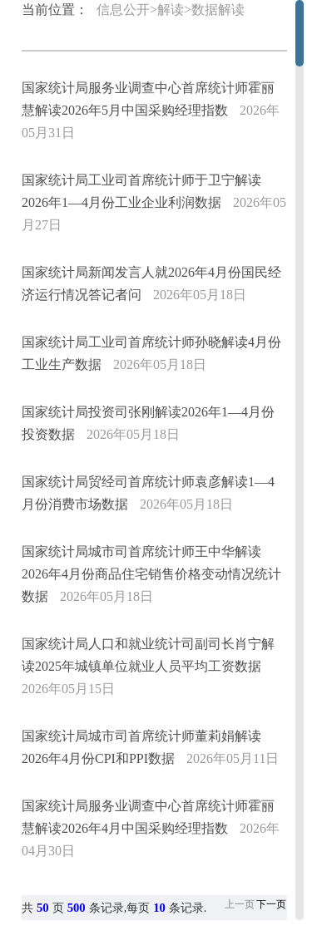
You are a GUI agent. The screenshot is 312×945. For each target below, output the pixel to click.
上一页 (240, 904)
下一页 (271, 904)
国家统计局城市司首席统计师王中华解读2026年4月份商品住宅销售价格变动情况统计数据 (151, 573)
